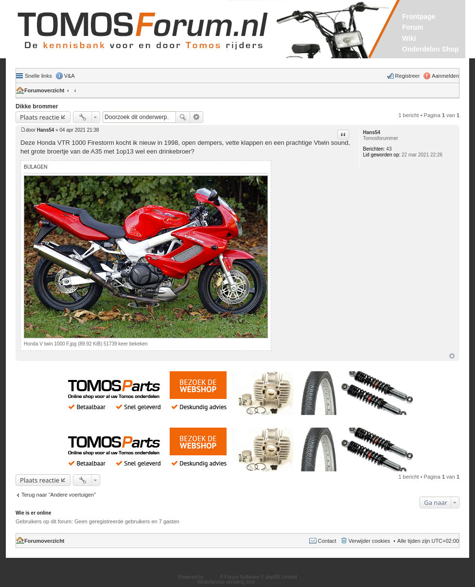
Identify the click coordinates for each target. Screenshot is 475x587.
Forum (412, 27)
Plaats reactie (39, 117)
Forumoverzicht (44, 90)
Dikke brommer (37, 106)
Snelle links (38, 76)
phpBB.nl (267, 582)
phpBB (212, 577)
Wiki (409, 38)
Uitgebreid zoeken (196, 117)
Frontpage (418, 16)
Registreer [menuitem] (407, 76)
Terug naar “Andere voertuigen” (58, 495)
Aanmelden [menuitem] (445, 76)
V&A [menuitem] (69, 76)
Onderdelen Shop (430, 49)
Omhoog (452, 356)
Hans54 (372, 132)
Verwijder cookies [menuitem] (369, 541)
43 (388, 149)
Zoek (183, 117)
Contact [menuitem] (327, 541)
